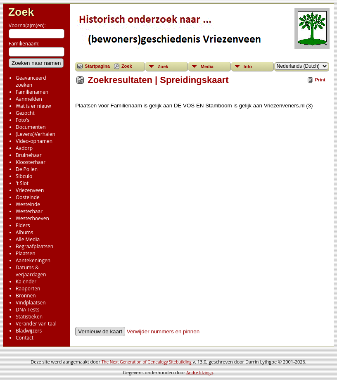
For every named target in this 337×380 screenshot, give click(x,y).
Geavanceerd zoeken (31, 81)
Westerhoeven (32, 218)
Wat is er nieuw (33, 105)
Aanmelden (29, 98)
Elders (23, 225)
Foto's (22, 120)
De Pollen (27, 169)
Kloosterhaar (30, 162)
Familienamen (32, 91)
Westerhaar (29, 211)
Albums (24, 232)
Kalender (26, 281)
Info (248, 66)
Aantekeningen (33, 260)
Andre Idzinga (199, 372)
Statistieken (29, 316)
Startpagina (97, 66)
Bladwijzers (29, 330)
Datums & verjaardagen (31, 271)
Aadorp (24, 148)
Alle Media (28, 239)
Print (320, 79)
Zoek (21, 12)
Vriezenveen (30, 190)
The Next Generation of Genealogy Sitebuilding (147, 362)
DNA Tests (28, 309)
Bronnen (26, 295)
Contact (24, 337)
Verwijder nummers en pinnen (163, 331)
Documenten (31, 127)
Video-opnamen (34, 141)
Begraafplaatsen (34, 246)
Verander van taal (36, 323)
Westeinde (28, 204)
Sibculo (24, 176)
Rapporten (28, 288)
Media (207, 66)
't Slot (22, 183)
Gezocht (25, 112)
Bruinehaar (29, 155)
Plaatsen (26, 253)
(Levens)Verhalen (35, 134)
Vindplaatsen (31, 302)
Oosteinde (28, 197)
